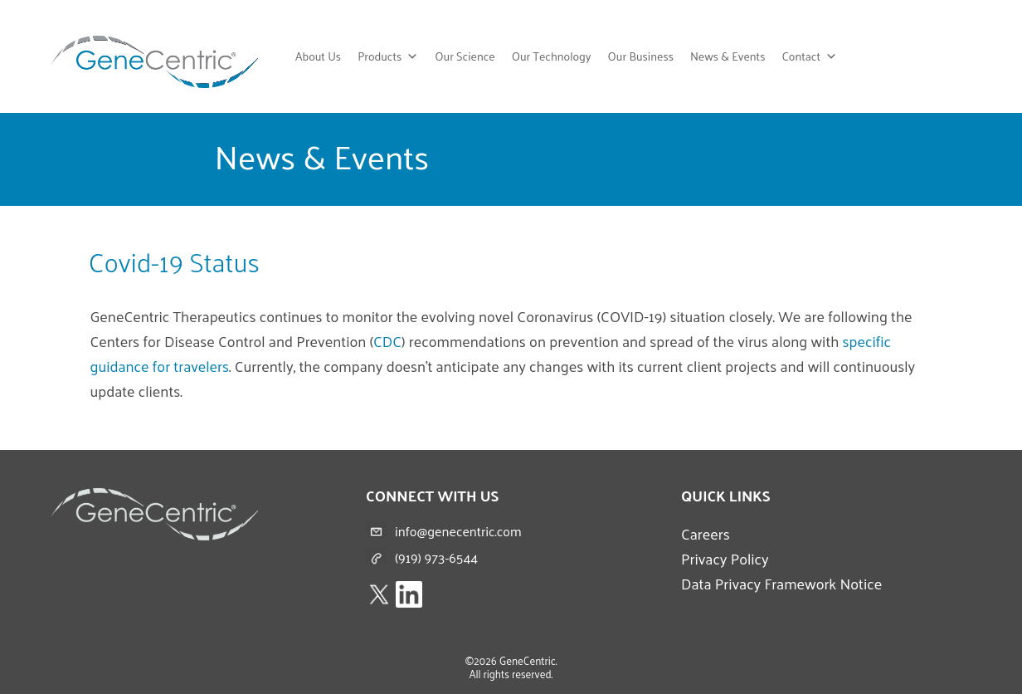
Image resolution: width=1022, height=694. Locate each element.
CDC (387, 340)
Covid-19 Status (174, 261)
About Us (318, 56)
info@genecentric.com (458, 531)
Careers (705, 533)
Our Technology (551, 56)
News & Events (728, 56)
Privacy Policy (725, 558)
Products (388, 56)
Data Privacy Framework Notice (781, 583)
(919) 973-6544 (436, 557)
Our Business (641, 56)
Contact (809, 56)
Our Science (464, 56)
